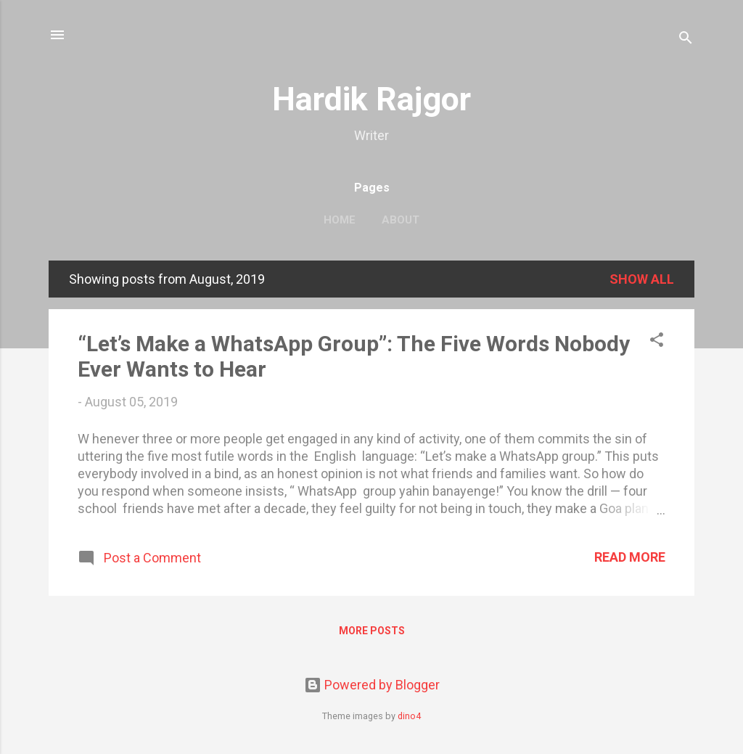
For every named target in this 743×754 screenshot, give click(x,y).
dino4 (409, 715)
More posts (372, 630)
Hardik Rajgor (371, 99)
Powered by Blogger (372, 684)
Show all (641, 279)
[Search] (685, 39)
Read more (629, 557)
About (400, 219)
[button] (656, 342)
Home (340, 219)
